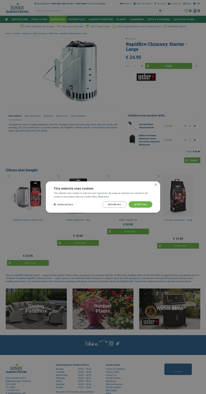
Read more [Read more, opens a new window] (103, 196)
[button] (63, 204)
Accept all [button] (140, 204)
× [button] (155, 185)
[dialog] (103, 197)
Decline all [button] (114, 204)
